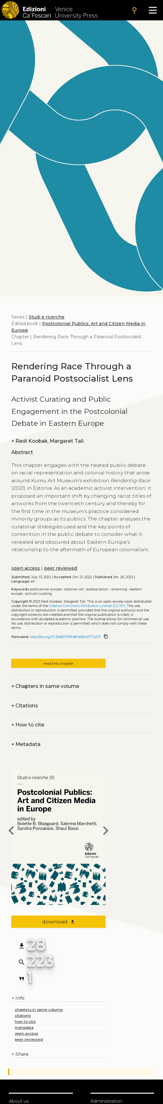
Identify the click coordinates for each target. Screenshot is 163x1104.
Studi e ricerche (46, 317)
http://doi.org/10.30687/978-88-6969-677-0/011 (65, 637)
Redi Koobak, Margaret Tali (47, 441)
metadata (24, 1027)
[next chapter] (105, 831)
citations (23, 1015)
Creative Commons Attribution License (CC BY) (87, 606)
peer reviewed (60, 568)
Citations (24, 705)
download (58, 922)
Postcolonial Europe (46, 589)
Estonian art (74, 589)
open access (25, 568)
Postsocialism (97, 589)
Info (17, 998)
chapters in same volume (39, 1009)
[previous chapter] (11, 831)
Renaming (119, 589)
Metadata (26, 744)
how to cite (25, 1021)
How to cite (27, 724)
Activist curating (38, 594)
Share (20, 1054)
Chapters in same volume (45, 686)
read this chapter (58, 663)
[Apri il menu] (153, 10)
